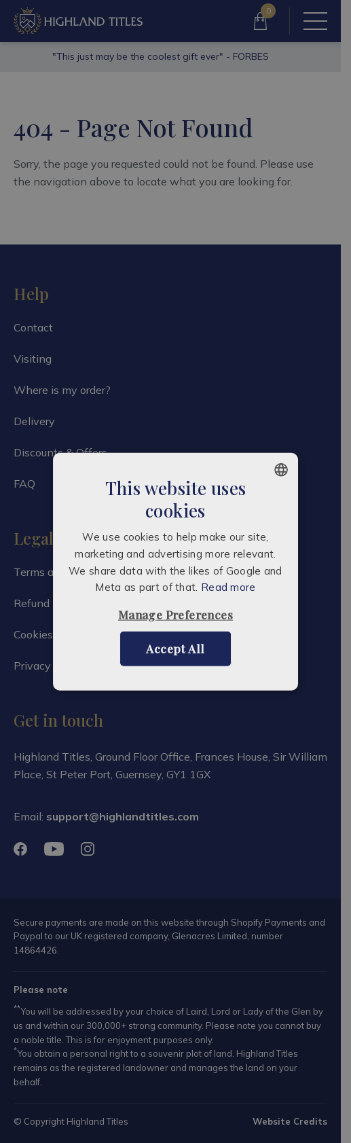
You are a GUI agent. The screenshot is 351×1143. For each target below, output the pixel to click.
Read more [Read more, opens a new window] (228, 587)
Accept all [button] (175, 648)
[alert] (175, 571)
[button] (175, 615)
